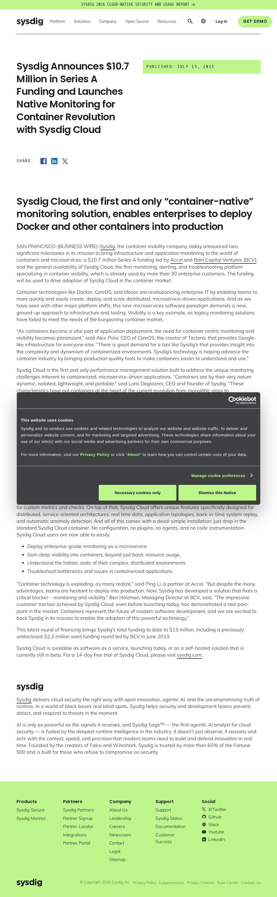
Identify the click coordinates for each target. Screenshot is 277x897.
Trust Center (227, 882)
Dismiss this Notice (217, 492)
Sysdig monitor (31, 818)
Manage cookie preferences (218, 475)
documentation (171, 826)
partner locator (78, 826)
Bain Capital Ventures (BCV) (225, 260)
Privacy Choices (200, 882)
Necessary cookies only (138, 492)
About (133, 454)
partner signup (78, 818)
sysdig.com (189, 655)
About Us (118, 810)
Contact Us (250, 882)
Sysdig (107, 246)
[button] (57, 22)
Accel (176, 260)
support (163, 810)
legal (114, 851)
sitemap (117, 859)
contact (116, 843)
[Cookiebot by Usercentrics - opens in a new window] (232, 400)
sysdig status (169, 818)
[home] (30, 21)
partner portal (76, 843)
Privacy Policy (95, 454)
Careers (117, 826)
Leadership (120, 818)
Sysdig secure (31, 810)
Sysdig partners (78, 810)
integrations (75, 834)
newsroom (120, 834)
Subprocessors (171, 882)
